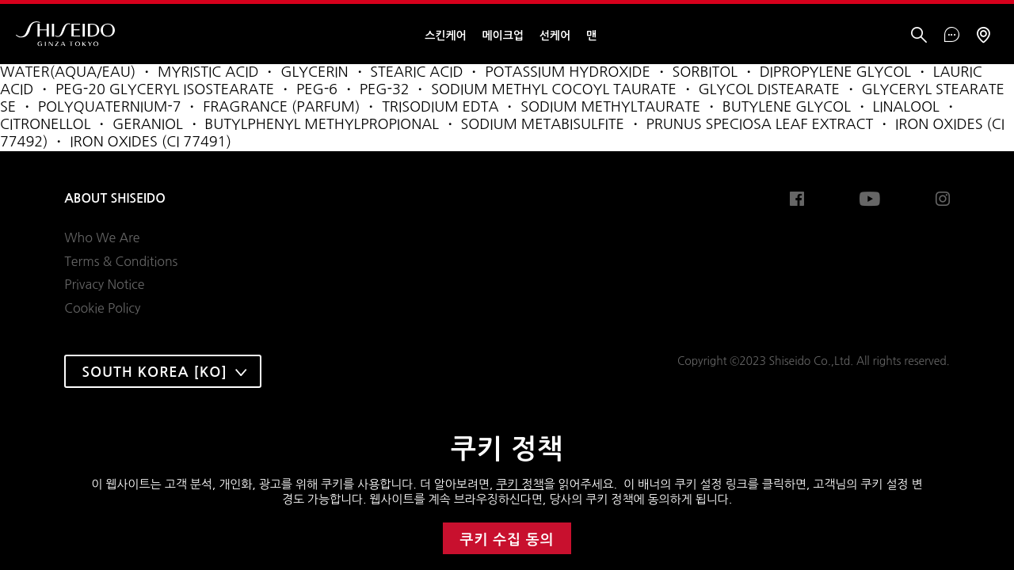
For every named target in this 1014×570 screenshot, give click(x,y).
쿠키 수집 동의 (507, 540)
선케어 (554, 35)
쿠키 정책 (519, 484)
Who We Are (101, 237)
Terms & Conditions (120, 261)
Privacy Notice (104, 284)
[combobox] (162, 371)
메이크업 (503, 35)
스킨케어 (445, 35)
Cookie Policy (102, 308)
